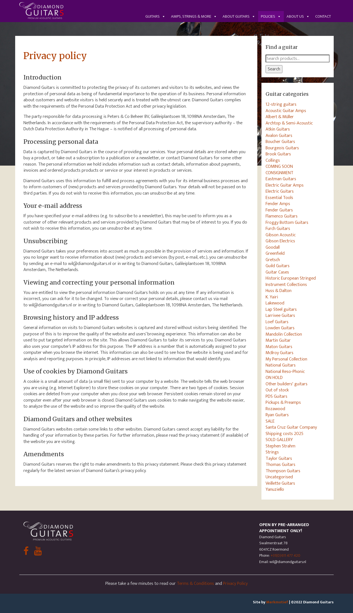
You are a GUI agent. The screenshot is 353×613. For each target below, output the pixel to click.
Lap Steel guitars (281, 309)
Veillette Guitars (280, 483)
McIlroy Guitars (279, 353)
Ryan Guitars (277, 415)
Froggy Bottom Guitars (287, 222)
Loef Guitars (277, 322)
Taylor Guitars (279, 458)
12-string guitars (281, 104)
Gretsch (273, 260)
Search (274, 69)
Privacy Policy (235, 583)
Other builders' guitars (286, 384)
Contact (323, 16)
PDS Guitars (276, 396)
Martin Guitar (278, 340)
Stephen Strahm (280, 446)
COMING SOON (279, 166)
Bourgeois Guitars (282, 148)
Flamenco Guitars (282, 216)
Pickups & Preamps (283, 402)
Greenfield (275, 253)
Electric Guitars (280, 191)
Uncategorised (279, 477)
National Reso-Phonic (285, 371)
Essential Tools (279, 197)
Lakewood (275, 303)
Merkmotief (277, 602)
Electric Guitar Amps (285, 185)
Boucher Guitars (280, 141)
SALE (270, 421)
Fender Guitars (279, 210)
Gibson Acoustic (281, 235)
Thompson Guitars (283, 471)
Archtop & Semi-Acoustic (289, 123)
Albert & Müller (280, 117)
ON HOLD (274, 377)
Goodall (273, 247)
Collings (273, 160)
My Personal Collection (286, 359)
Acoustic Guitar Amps (286, 111)
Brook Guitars (278, 154)
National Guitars (281, 365)
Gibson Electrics (280, 241)
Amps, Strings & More (194, 16)
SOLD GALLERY (279, 440)
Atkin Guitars (278, 129)
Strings (272, 452)
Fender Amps (278, 204)
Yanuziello (275, 489)
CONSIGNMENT (279, 173)
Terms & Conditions (195, 583)
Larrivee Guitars (280, 315)
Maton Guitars (279, 347)
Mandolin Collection (284, 334)
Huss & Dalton (279, 290)
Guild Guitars (278, 266)
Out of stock (277, 390)
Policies (271, 16)
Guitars (155, 16)
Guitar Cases (277, 272)
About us (298, 16)
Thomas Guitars (280, 464)
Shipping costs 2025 (284, 433)
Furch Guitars (278, 228)
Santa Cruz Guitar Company (291, 427)
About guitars (239, 16)
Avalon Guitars (279, 135)
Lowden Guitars (280, 328)
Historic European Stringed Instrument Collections (291, 281)
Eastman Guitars (281, 179)
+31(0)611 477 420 (285, 555)
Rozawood (275, 409)
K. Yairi (272, 297)
